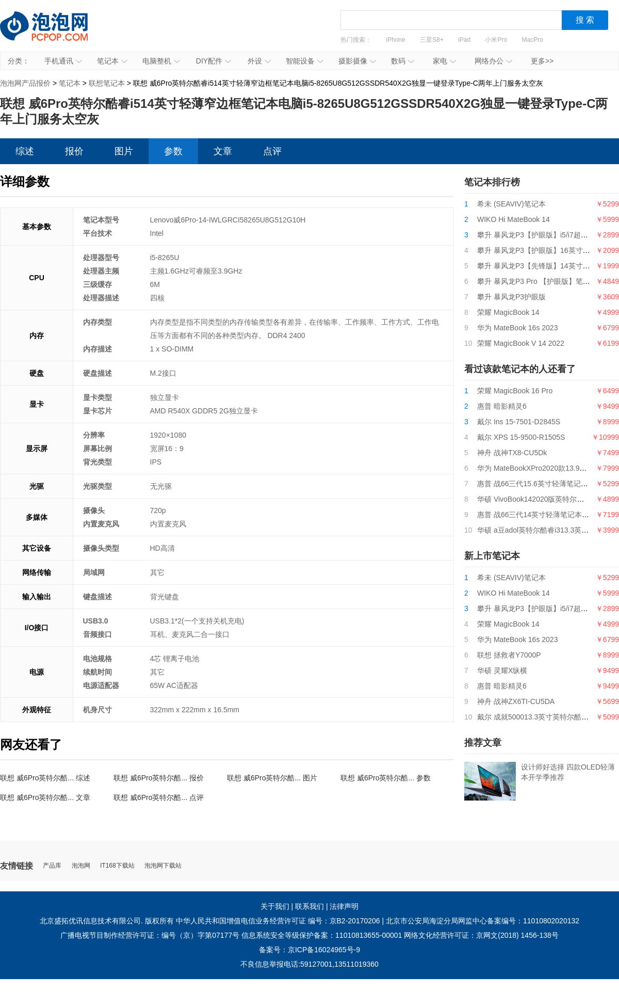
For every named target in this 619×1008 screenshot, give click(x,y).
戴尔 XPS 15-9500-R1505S (521, 437)
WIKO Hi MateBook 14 (513, 219)
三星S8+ (432, 39)
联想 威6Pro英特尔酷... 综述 (45, 778)
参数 (173, 151)
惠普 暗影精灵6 (502, 406)
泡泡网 (81, 865)
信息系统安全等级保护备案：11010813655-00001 (321, 935)
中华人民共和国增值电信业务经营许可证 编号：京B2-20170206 (278, 921)
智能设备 (304, 61)
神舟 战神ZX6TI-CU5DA (516, 701)
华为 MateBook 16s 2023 (517, 328)
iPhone (395, 39)
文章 (223, 151)
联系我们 (309, 906)
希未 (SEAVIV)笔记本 (511, 204)
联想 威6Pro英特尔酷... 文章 (45, 797)
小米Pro (496, 39)
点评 (272, 151)
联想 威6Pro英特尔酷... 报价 (158, 778)
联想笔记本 (107, 83)
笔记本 (112, 61)
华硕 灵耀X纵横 (502, 670)
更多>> (542, 61)
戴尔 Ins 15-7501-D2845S (518, 422)
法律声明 (344, 906)
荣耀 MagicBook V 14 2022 (520, 343)
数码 (402, 61)
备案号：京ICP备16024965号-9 (309, 950)
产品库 (52, 865)
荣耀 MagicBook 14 (508, 312)
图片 (124, 151)
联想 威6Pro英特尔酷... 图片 (272, 778)
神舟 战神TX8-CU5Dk (512, 453)
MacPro (532, 39)
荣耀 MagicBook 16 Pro (514, 391)
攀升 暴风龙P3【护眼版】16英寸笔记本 (541, 250)
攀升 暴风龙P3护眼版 (511, 297)
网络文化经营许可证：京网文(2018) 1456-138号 (481, 935)
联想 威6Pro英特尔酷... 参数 (385, 778)
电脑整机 (161, 61)
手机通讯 (63, 61)
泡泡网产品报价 (54, 33)
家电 (444, 61)
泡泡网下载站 (163, 865)
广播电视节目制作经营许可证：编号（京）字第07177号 (149, 935)
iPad (464, 39)
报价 (74, 151)
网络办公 (493, 61)
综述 (24, 151)
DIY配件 (213, 61)
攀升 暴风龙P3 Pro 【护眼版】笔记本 (537, 281)
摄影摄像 (357, 61)
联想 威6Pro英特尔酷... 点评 (158, 797)
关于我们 (274, 906)
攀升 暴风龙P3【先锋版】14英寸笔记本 (541, 266)
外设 (259, 61)
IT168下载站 (117, 865)
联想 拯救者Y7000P (509, 655)
